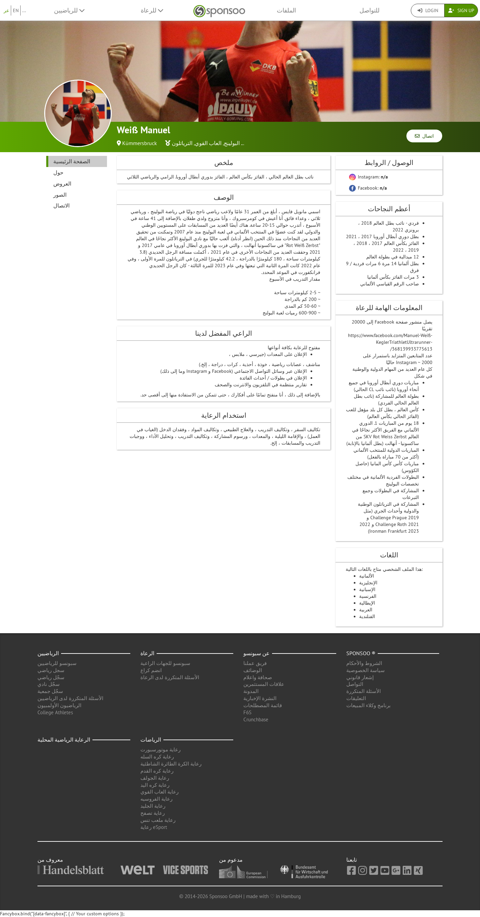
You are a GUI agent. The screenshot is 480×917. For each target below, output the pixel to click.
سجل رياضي (50, 670)
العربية (365, 610)
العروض (62, 183)
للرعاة (152, 10)
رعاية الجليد (152, 806)
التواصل (354, 684)
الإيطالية (367, 603)
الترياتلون (182, 143)
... (24, 10)
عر (6, 10)
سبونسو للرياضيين (57, 663)
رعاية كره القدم (157, 771)
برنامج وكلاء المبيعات (368, 705)
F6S (247, 712)
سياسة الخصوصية (365, 670)
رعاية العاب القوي (159, 791)
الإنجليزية (368, 583)
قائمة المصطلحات (262, 705)
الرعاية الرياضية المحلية (63, 739)
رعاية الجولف (154, 778)
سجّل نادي (48, 684)
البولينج (232, 143)
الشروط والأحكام (364, 663)
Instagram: (368, 177)
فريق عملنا (255, 663)
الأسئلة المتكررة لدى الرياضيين (70, 698)
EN (16, 10)
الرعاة (147, 653)
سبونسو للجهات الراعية (165, 663)
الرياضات (150, 739)
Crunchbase (255, 719)
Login (428, 10)
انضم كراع (151, 670)
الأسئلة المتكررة (363, 691)
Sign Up (461, 10)
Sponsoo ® (360, 653)
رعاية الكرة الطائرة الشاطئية (171, 763)
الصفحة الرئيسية (71, 161)
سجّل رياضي (50, 677)
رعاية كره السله (157, 756)
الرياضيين (48, 653)
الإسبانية (367, 589)
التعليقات (356, 698)
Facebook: (368, 188)
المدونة (251, 691)
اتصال (424, 136)
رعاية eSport (153, 827)
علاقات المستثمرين (263, 684)
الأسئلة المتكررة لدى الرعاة (169, 677)
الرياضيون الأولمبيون (59, 705)
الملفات (286, 10)
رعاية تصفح (152, 813)
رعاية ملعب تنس (158, 820)
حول (58, 172)
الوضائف (252, 670)
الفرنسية (367, 596)
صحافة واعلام (257, 677)
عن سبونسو (256, 653)
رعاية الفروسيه (156, 799)
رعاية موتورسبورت (160, 749)
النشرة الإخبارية (259, 698)
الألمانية (366, 576)
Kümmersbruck (139, 143)
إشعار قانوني (360, 677)
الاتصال (61, 205)
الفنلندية (367, 616)
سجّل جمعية (50, 691)
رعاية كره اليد (154, 785)
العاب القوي (208, 143)
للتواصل (369, 10)
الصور (59, 194)
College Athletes (55, 712)
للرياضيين (69, 10)
